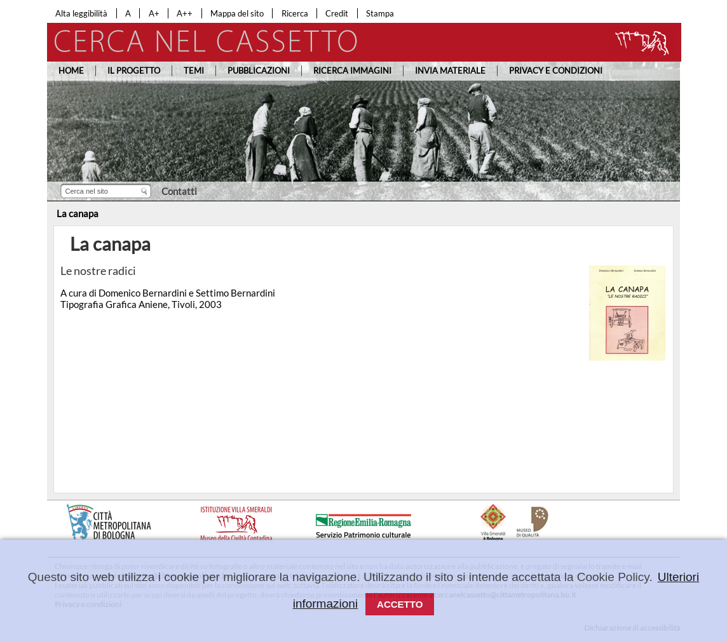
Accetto (400, 604)
